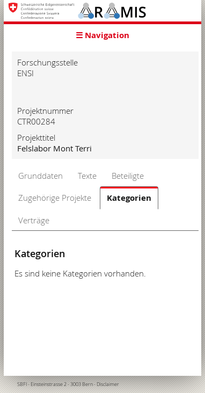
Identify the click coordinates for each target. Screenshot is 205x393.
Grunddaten (40, 175)
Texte (87, 175)
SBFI (22, 384)
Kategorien (129, 197)
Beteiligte (128, 175)
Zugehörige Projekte (54, 197)
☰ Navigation (102, 35)
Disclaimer (108, 384)
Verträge (33, 220)
